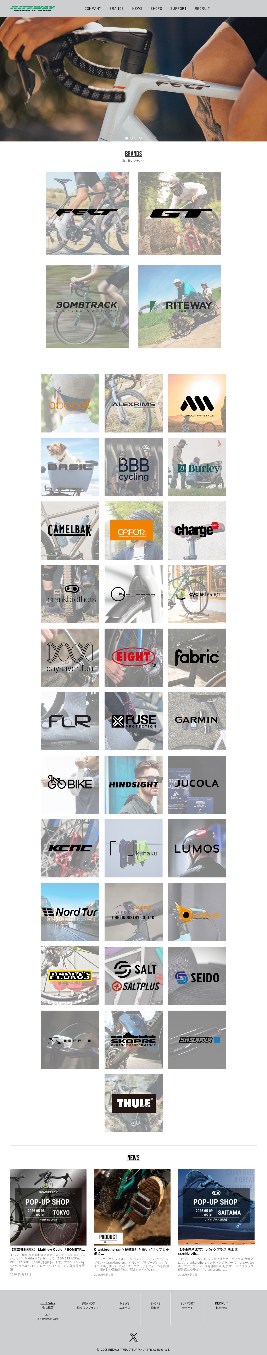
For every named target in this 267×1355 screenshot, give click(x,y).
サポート (187, 1305)
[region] (133, 79)
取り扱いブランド (88, 1305)
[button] (126, 138)
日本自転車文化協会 (48, 1316)
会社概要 (48, 1305)
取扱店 (155, 1305)
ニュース (124, 1305)
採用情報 (221, 1305)
